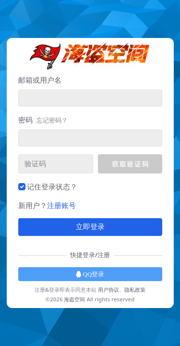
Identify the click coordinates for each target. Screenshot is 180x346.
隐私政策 (134, 289)
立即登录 (90, 227)
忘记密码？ (52, 120)
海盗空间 (74, 299)
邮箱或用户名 (39, 80)
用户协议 (108, 289)
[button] (130, 163)
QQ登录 (90, 274)
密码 (43, 119)
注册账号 (61, 205)
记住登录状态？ (52, 186)
